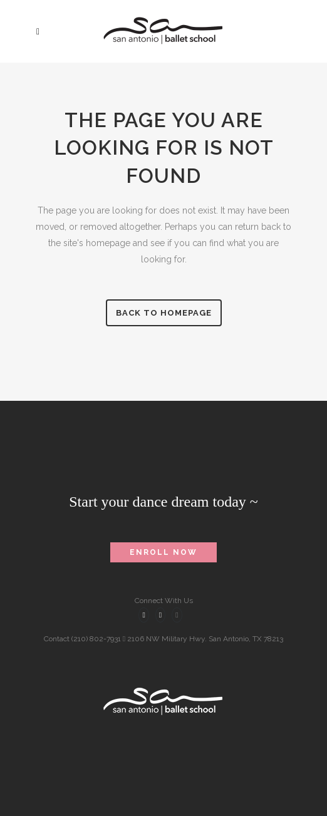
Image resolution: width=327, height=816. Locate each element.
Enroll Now (163, 552)
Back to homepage (164, 313)
